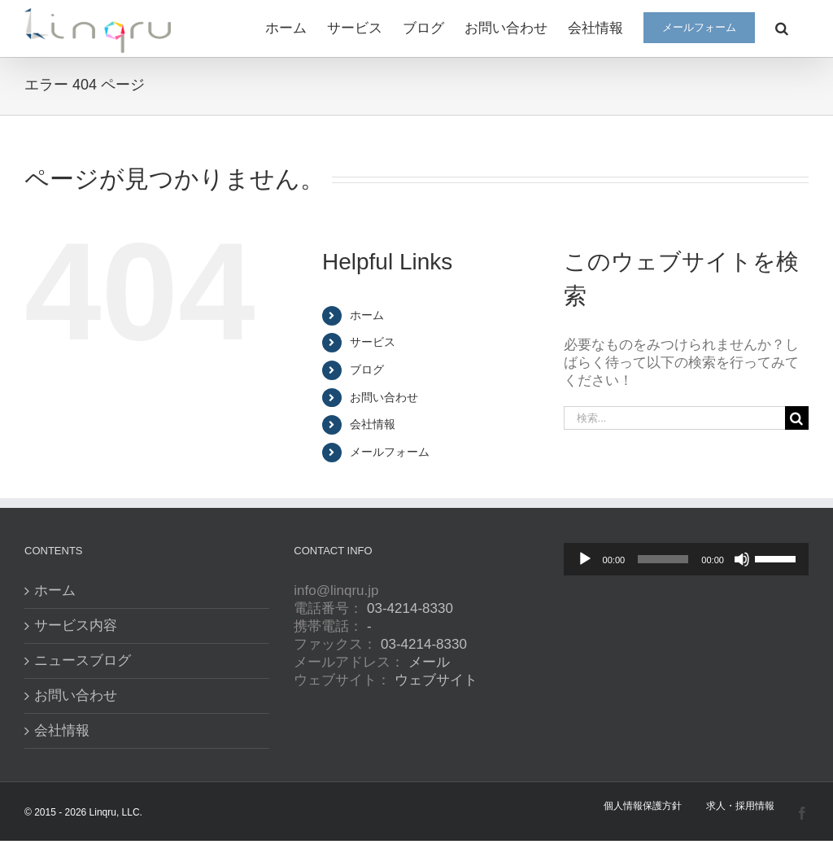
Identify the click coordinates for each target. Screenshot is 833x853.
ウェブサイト (436, 680)
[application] (686, 559)
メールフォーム (390, 451)
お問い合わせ (384, 397)
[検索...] (674, 418)
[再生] (585, 559)
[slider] (663, 559)
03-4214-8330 (410, 608)
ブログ (367, 369)
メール (429, 662)
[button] (781, 26)
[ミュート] (742, 559)
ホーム (367, 315)
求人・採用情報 (740, 805)
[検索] (797, 418)
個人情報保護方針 (643, 805)
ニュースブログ (82, 660)
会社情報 (372, 424)
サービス (372, 341)
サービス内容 (75, 625)
